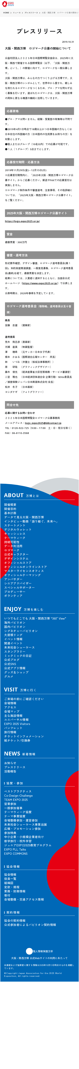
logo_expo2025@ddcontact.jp (43, 423)
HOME (6, 12)
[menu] (74, 4)
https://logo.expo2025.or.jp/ (22, 221)
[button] (68, 466)
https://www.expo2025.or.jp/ (40, 283)
